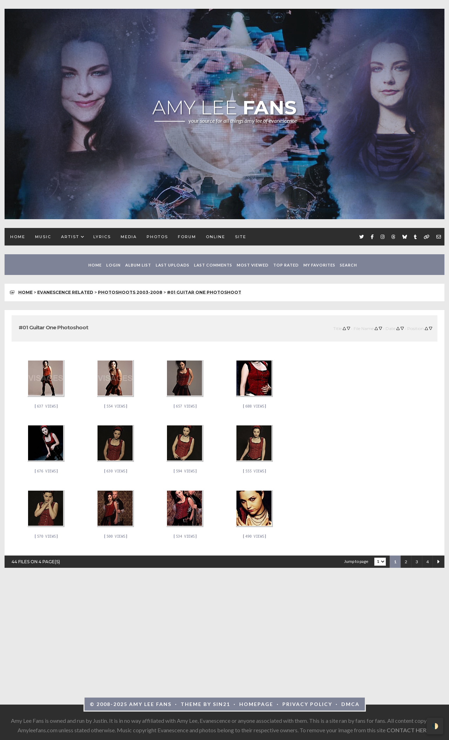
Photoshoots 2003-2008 (130, 292)
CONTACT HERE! (409, 730)
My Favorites (319, 265)
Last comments (213, 265)
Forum (187, 236)
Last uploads (172, 265)
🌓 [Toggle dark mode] (434, 725)
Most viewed (253, 265)
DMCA (350, 704)
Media (129, 236)
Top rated (286, 265)
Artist (70, 236)
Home (17, 236)
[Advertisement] (224, 626)
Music (43, 236)
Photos (157, 236)
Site (240, 236)
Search (348, 265)
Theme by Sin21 (205, 704)
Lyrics (102, 236)
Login (113, 265)
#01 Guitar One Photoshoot (204, 292)
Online (215, 236)
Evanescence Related (65, 292)
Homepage (256, 704)
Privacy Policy (307, 704)
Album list (138, 265)
